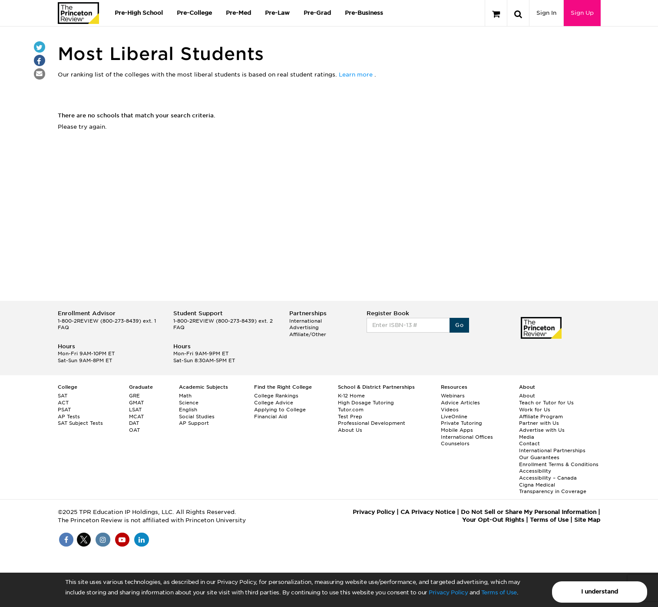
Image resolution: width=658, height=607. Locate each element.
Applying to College (280, 410)
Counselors (455, 443)
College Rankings (276, 396)
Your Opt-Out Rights (493, 520)
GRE (134, 396)
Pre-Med (238, 13)
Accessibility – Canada (548, 478)
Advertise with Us (542, 430)
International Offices (467, 437)
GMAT (136, 403)
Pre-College (194, 13)
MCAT (136, 417)
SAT (62, 396)
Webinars (453, 396)
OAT (134, 430)
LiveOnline (454, 417)
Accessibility (535, 471)
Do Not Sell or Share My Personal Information (528, 512)
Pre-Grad (317, 13)
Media (526, 437)
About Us (350, 430)
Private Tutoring (461, 423)
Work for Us (534, 410)
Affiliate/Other (307, 334)
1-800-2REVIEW (107, 321)
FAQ (63, 327)
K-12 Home (351, 396)
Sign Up (582, 13)
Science (188, 403)
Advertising (304, 327)
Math (185, 396)
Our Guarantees (539, 457)
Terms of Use (499, 592)
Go (459, 325)
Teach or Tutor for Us (546, 403)
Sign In (546, 13)
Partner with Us (539, 423)
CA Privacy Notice (427, 512)
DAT (134, 423)
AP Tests (69, 417)
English (188, 410)
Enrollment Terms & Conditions (558, 464)
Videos (450, 410)
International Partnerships (552, 450)
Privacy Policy (448, 592)
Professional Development (371, 423)
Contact (529, 443)
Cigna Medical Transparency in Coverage (552, 488)
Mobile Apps (457, 430)
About (527, 396)
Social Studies (197, 417)
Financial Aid (270, 417)
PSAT (64, 410)
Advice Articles (460, 403)
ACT (63, 403)
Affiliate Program (541, 417)
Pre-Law (277, 13)
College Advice (273, 403)
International (305, 321)
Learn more (356, 74)
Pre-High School (139, 13)
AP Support (194, 423)
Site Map (587, 520)
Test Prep (350, 417)
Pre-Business (364, 13)
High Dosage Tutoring (366, 403)
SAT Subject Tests (80, 423)
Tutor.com (351, 410)
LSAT (135, 410)
